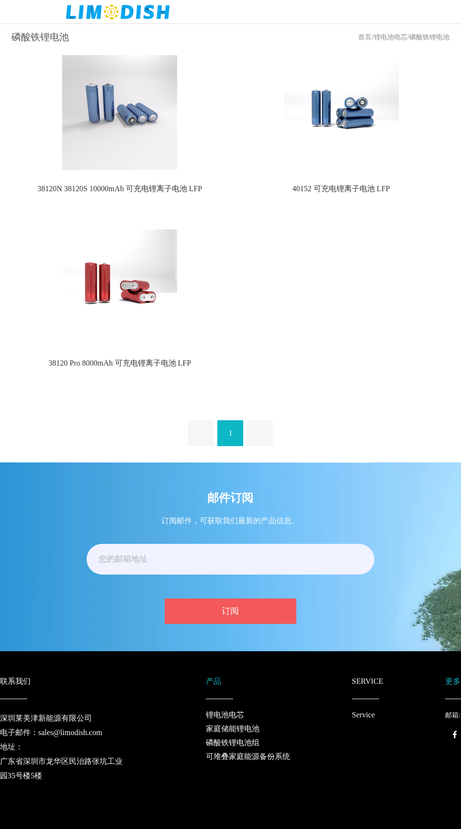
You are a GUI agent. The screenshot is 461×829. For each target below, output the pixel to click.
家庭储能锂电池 (232, 729)
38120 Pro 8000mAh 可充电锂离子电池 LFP (119, 363)
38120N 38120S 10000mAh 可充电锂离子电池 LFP (119, 188)
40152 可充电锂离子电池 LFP (341, 188)
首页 (364, 37)
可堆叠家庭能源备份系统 (248, 756)
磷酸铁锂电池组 (232, 742)
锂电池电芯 (390, 37)
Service (363, 715)
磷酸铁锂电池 (429, 37)
